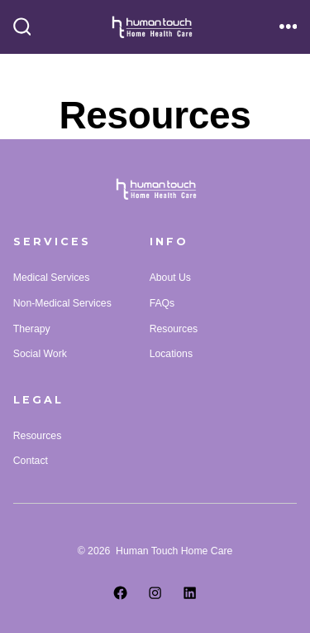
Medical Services (51, 277)
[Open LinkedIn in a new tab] (189, 592)
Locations (171, 354)
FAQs (162, 303)
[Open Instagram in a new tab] (154, 592)
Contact (30, 460)
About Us (170, 277)
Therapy (31, 329)
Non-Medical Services (62, 303)
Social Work (40, 354)
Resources (174, 329)
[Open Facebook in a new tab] (120, 592)
